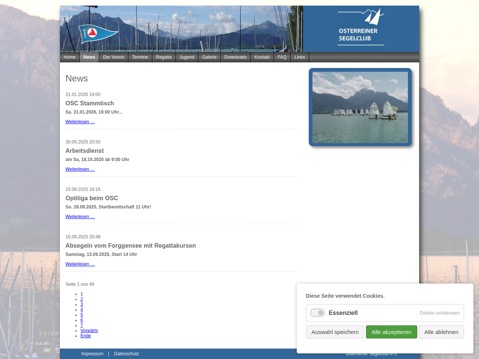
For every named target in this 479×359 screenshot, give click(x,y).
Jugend (187, 57)
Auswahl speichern (335, 332)
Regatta (164, 57)
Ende (85, 335)
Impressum (92, 353)
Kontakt (262, 57)
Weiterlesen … (80, 121)
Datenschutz (126, 353)
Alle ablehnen (441, 332)
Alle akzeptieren (392, 332)
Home (70, 57)
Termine (140, 57)
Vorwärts (89, 330)
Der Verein (113, 57)
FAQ (282, 57)
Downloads (236, 57)
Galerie (209, 57)
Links (300, 57)
